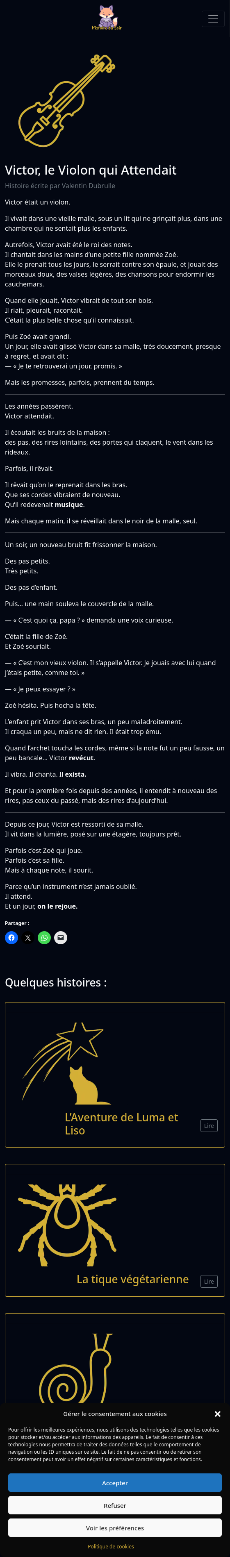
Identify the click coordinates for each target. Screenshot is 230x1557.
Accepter (115, 1483)
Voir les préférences (115, 1528)
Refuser (115, 1505)
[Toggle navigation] (213, 19)
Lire (209, 1126)
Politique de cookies (111, 1546)
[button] (218, 1413)
